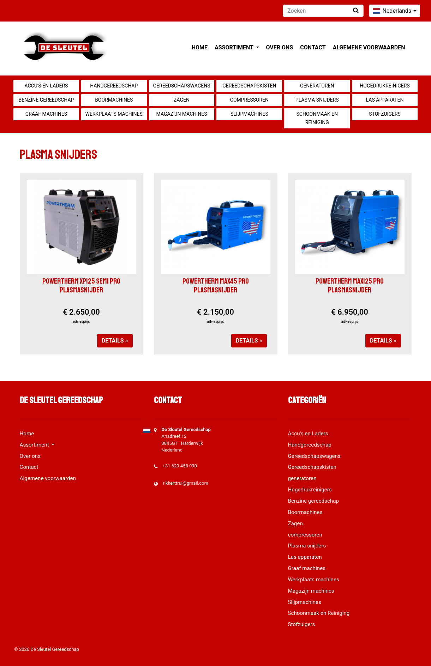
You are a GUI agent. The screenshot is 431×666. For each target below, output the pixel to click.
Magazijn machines (181, 114)
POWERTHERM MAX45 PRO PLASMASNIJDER (215, 286)
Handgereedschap (114, 86)
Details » (115, 340)
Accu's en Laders (46, 86)
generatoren (317, 86)
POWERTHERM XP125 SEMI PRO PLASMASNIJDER (81, 286)
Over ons (279, 47)
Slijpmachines (249, 114)
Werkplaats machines (114, 114)
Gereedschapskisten (249, 86)
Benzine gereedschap (46, 100)
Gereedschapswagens (181, 86)
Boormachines (114, 100)
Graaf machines (46, 114)
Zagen (182, 100)
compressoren (249, 100)
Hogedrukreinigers (384, 86)
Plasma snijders (317, 100)
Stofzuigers (385, 114)
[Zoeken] (323, 11)
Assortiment (235, 47)
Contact (312, 47)
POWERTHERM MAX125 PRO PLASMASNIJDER (350, 286)
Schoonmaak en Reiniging (316, 118)
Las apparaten (385, 100)
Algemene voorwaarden (369, 47)
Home (200, 47)
